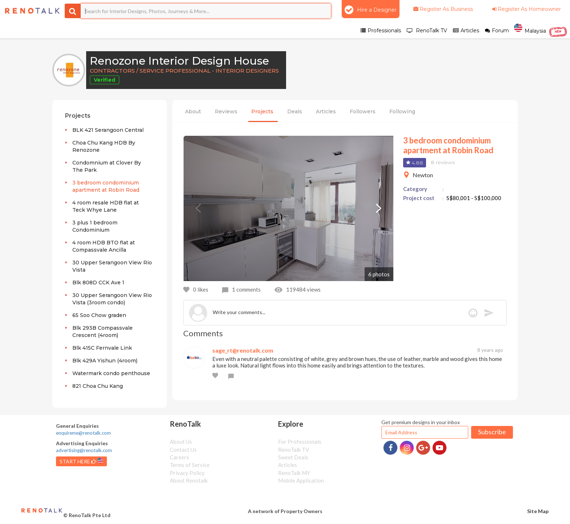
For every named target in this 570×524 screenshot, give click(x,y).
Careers (179, 457)
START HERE (81, 461)
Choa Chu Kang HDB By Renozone (103, 146)
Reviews (226, 111)
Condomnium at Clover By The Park (106, 166)
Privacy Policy (187, 473)
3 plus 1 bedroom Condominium (94, 226)
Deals (294, 111)
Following (402, 111)
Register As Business (442, 9)
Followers (363, 111)
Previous (198, 208)
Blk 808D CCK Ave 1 (98, 282)
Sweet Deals (293, 457)
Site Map (538, 511)
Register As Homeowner (526, 9)
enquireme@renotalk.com (83, 433)
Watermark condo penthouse (111, 373)
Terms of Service (190, 465)
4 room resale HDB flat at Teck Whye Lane (105, 206)
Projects (262, 111)
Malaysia (541, 30)
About (193, 111)
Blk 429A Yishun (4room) (104, 360)
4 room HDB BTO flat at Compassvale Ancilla (103, 246)
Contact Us (183, 449)
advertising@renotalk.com (84, 450)
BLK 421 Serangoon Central (108, 130)
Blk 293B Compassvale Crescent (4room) (102, 331)
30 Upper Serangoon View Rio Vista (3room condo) (112, 299)
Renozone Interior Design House (179, 61)
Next (378, 208)
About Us (181, 441)
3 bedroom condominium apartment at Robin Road (105, 186)
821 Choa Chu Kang (97, 386)
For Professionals (299, 441)
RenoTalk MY (294, 473)
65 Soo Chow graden (99, 315)
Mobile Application (301, 480)
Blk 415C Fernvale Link (102, 348)
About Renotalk (189, 480)
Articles (326, 111)
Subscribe (492, 432)
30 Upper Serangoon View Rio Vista (112, 266)
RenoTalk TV (293, 449)
